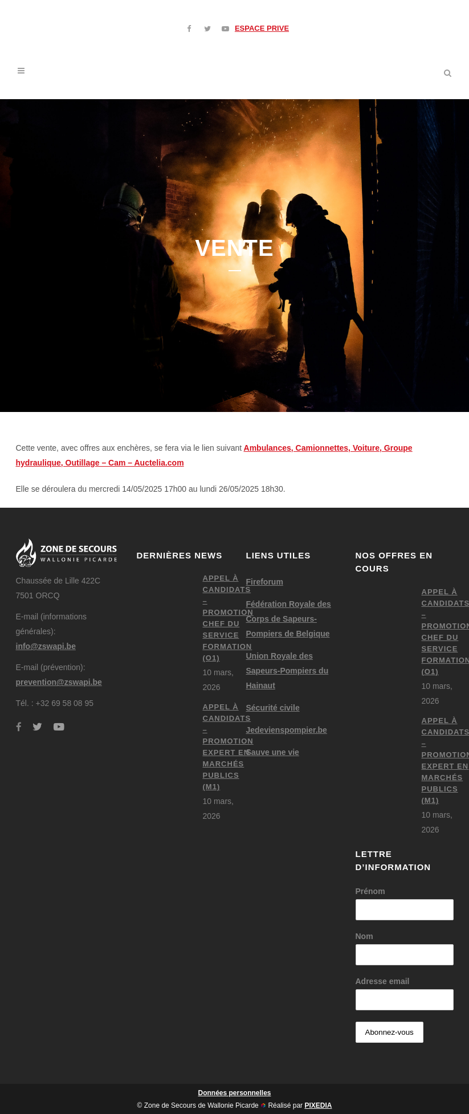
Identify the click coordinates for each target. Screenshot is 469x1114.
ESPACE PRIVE (262, 28)
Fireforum (264, 581)
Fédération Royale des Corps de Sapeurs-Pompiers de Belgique (288, 618)
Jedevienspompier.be (286, 729)
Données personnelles (234, 1093)
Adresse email (383, 981)
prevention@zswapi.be (59, 682)
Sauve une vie (272, 752)
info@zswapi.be (46, 646)
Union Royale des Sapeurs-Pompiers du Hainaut (287, 670)
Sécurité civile (273, 707)
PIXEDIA (318, 1105)
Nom (364, 936)
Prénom (370, 891)
